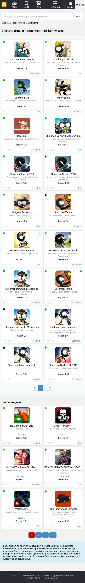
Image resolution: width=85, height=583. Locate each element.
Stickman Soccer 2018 (22, 174)
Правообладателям (63, 575)
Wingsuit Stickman (22, 212)
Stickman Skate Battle (22, 250)
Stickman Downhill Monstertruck (63, 136)
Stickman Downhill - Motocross (22, 327)
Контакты (43, 575)
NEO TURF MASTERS (21, 425)
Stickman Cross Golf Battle (63, 250)
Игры (14, 575)
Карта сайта (33, 578)
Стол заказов (51, 578)
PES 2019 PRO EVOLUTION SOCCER (63, 467)
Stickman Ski (22, 97)
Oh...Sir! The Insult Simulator (21, 467)
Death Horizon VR (63, 425)
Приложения (27, 575)
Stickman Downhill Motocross (21, 288)
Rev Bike (21, 136)
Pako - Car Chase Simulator (63, 509)
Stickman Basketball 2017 (63, 365)
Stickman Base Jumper (21, 59)
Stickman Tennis (63, 212)
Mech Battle (63, 97)
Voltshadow (21, 509)
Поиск (77, 16)
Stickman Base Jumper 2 (63, 327)
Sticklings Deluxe (63, 59)
